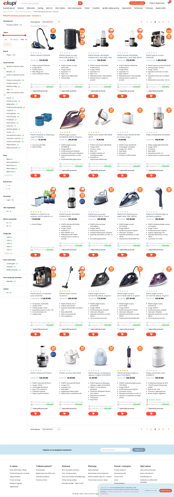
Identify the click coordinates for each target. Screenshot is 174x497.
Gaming (40, 8)
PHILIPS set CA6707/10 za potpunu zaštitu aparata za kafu (42, 215)
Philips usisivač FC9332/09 (40, 55)
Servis (116, 480)
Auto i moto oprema (75, 8)
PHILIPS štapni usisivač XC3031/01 (68, 294)
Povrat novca (118, 477)
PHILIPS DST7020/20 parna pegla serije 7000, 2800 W (127, 215)
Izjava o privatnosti (146, 473)
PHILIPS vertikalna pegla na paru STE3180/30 (127, 374)
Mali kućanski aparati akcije (23, 11)
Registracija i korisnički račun (45, 473)
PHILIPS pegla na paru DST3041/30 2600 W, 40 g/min (157, 294)
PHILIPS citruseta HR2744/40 (70, 373)
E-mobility (96, 8)
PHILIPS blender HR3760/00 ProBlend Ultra (69, 215)
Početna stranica (8, 11)
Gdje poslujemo (15, 477)
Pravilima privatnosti (114, 492)
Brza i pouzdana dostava (70, 470)
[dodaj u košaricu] (35, 96)
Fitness (87, 8)
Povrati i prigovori (120, 470)
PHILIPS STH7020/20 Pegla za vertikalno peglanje (157, 215)
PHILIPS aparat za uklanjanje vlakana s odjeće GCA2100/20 (99, 374)
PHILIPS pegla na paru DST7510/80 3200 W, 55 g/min (128, 294)
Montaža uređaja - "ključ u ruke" (73, 483)
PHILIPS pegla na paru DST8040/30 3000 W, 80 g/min (70, 136)
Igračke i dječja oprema (110, 8)
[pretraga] (80, 3)
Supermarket (126, 8)
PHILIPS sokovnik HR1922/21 (41, 373)
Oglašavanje (14, 487)
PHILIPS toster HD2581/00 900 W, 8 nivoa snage (128, 136)
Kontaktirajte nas (146, 477)
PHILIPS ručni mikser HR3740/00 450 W (100, 136)
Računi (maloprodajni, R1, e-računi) (99, 477)
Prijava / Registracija (155, 3)
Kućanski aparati (9, 8)
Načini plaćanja (93, 470)
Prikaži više (8, 175)
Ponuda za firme (41, 480)
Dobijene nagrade (16, 483)
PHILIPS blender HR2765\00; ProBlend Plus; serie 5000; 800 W (129, 56)
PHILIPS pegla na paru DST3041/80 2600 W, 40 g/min (99, 294)
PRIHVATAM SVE (166, 491)
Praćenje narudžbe (137, 3)
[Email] (115, 450)
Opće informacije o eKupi (18, 470)
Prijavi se (139, 450)
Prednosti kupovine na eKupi (19, 473)
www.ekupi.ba (105, 488)
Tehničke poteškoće (42, 477)
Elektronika (31, 8)
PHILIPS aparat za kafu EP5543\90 (155, 56)
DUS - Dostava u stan (69, 473)
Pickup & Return (119, 483)
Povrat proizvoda (120, 473)
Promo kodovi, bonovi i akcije (98, 480)
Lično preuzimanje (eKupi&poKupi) (73, 477)
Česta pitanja (40, 470)
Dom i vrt (49, 8)
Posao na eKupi (15, 480)
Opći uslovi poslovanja (147, 470)
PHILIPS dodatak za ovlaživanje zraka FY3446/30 (42, 136)
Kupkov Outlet (161, 8)
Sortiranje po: (35, 22)
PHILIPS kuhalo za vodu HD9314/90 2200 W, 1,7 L (68, 56)
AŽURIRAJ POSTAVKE (150, 491)
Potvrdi (7, 44)
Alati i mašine (60, 8)
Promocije (149, 8)
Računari (21, 8)
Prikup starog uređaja (69, 480)
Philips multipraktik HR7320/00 (158, 135)
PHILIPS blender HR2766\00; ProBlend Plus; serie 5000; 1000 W (100, 56)
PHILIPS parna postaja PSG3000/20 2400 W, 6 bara (98, 215)
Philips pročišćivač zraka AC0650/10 (155, 374)
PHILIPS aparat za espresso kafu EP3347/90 (41, 294)
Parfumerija (138, 8)
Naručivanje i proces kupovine (98, 473)
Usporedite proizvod (38, 91)
